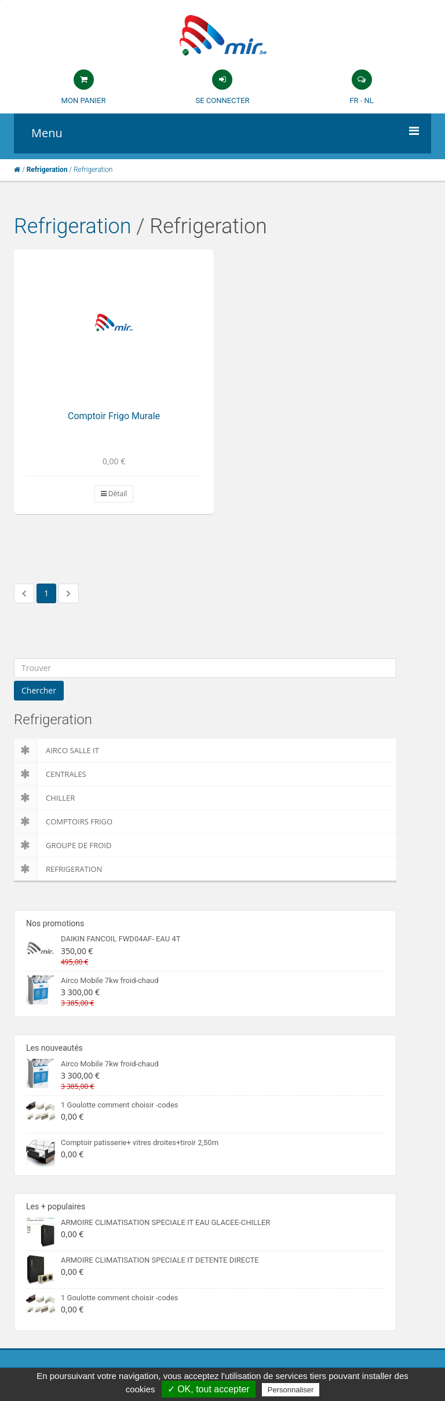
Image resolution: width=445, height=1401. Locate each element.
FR (353, 100)
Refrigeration (73, 226)
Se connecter (222, 100)
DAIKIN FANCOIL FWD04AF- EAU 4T (120, 938)
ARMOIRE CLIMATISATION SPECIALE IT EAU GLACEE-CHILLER (165, 1222)
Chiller (44, 797)
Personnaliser (291, 1389)
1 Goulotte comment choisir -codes (119, 1105)
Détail (114, 493)
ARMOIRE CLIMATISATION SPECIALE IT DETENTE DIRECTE (160, 1260)
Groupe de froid (62, 845)
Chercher (38, 690)
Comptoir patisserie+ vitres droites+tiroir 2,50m (139, 1142)
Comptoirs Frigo (63, 821)
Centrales (50, 774)
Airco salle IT (56, 750)
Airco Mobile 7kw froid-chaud (110, 980)
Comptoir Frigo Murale (114, 415)
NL (368, 100)
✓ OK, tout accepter (208, 1389)
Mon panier (83, 100)
